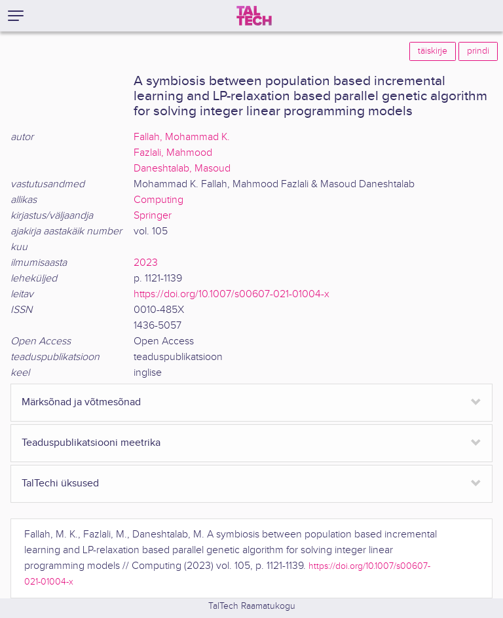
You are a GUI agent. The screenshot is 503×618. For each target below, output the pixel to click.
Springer (153, 215)
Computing (158, 200)
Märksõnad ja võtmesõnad (81, 402)
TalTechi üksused (60, 483)
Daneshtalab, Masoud (182, 168)
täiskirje (432, 51)
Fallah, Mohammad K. (182, 137)
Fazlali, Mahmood (173, 153)
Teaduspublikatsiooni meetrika (91, 443)
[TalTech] (254, 15)
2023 (146, 263)
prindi (478, 51)
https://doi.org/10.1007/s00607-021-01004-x (231, 294)
